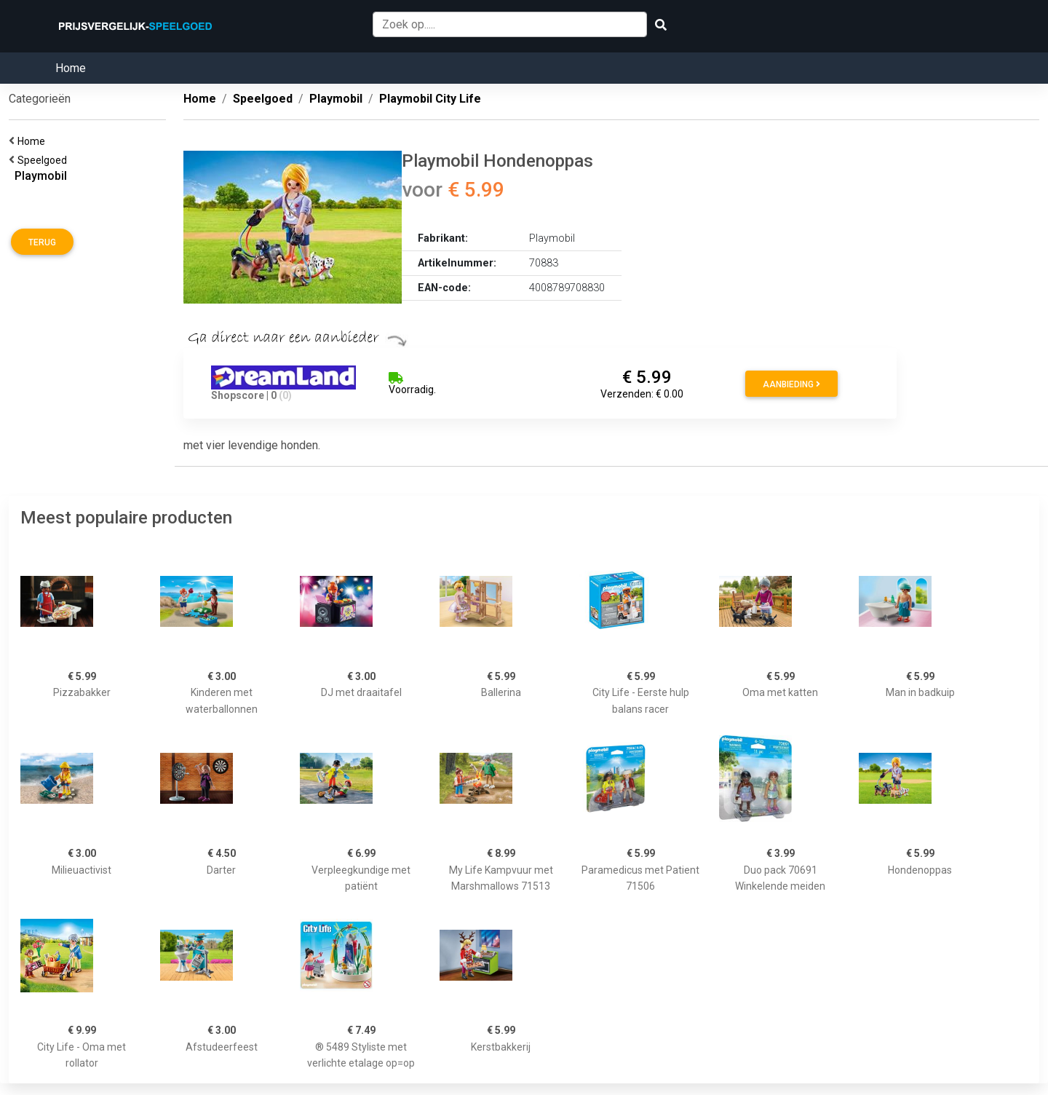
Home (70, 68)
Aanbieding (791, 384)
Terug (42, 242)
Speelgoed (44, 160)
